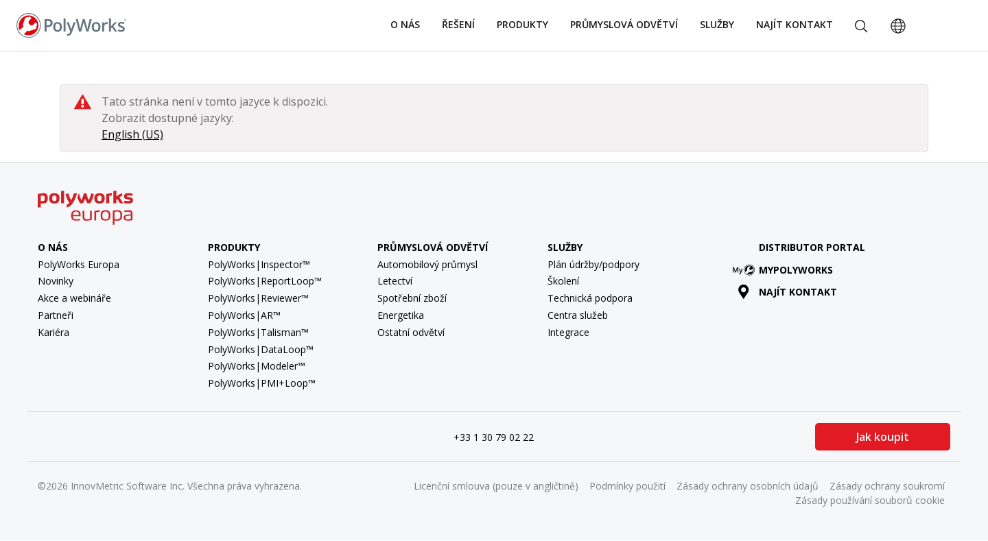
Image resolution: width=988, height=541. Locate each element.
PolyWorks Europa (78, 264)
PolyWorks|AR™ (244, 315)
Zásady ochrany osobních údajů (748, 485)
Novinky (55, 280)
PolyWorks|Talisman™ (258, 332)
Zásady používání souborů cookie (870, 500)
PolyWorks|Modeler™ (256, 365)
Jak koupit (882, 436)
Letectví (394, 280)
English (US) (132, 134)
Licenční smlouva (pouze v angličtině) (496, 485)
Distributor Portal (812, 247)
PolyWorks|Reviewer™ (258, 297)
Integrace (568, 332)
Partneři (55, 315)
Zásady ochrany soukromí (887, 485)
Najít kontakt (794, 24)
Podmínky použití (627, 485)
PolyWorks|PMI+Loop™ (262, 382)
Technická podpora (590, 297)
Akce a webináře (74, 297)
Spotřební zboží (412, 297)
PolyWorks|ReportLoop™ (265, 280)
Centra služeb (578, 315)
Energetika (400, 315)
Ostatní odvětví (411, 332)
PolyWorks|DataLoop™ (261, 349)
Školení (563, 280)
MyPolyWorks (785, 269)
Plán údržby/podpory (593, 264)
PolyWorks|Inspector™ (259, 264)
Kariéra (53, 332)
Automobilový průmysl (427, 264)
